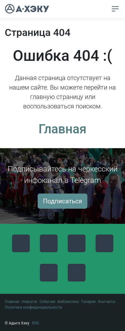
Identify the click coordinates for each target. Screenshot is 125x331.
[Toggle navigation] (115, 9)
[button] (103, 9)
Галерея (88, 301)
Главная (62, 129)
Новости (29, 301)
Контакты (107, 301)
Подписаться (62, 201)
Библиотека (68, 301)
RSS (35, 323)
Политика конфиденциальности (33, 307)
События (47, 301)
